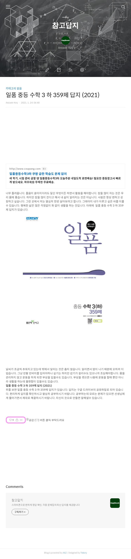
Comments (14, 488)
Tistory (84, 554)
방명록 (59, 70)
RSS (71, 70)
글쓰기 (48, 70)
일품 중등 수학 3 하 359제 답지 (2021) (29, 387)
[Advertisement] (65, 453)
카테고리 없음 (14, 88)
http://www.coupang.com (25, 168)
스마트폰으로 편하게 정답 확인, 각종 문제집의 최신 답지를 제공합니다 (46, 506)
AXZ (65, 554)
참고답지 (65, 26)
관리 (83, 70)
